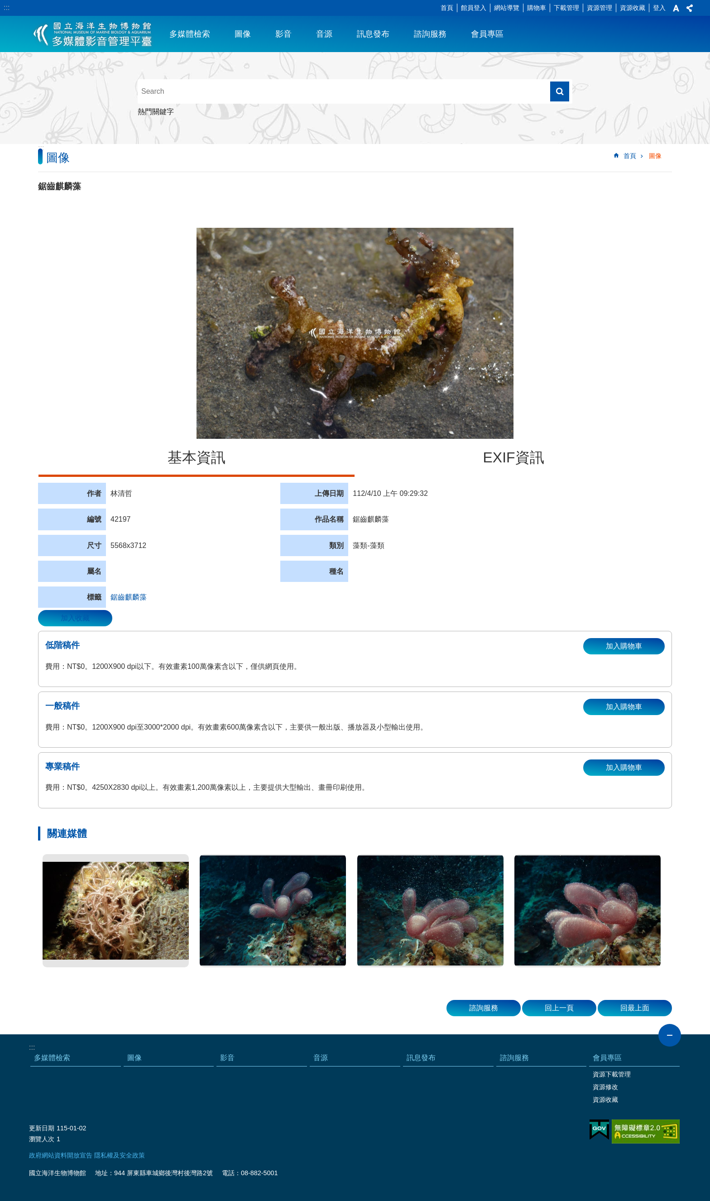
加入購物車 (624, 646)
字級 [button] (676, 8)
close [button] (669, 1035)
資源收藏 (632, 7)
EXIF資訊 (513, 457)
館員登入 (473, 7)
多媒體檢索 (189, 33)
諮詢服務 (430, 33)
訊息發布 (373, 33)
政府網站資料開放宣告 (60, 1155)
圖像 (243, 33)
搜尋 (559, 91)
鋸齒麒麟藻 (128, 597)
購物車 (536, 7)
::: (7, 7)
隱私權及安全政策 (119, 1155)
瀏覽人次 (41, 1139)
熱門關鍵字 (156, 111)
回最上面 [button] (634, 1008)
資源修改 (605, 1087)
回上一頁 (559, 1008)
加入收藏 (75, 618)
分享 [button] (689, 8)
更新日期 (41, 1128)
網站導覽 (506, 7)
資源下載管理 (612, 1074)
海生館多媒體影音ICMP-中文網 (93, 34)
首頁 (447, 7)
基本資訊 (196, 457)
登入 (659, 7)
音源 (324, 33)
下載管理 (566, 7)
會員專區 (487, 33)
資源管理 (599, 7)
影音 (283, 33)
